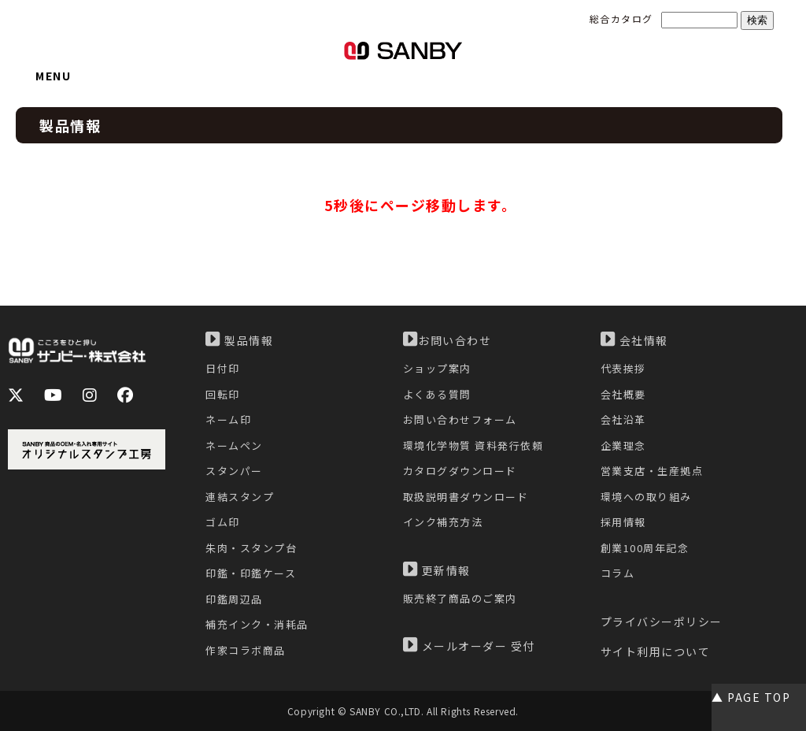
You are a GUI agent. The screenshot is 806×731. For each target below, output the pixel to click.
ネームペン (234, 445)
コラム (618, 573)
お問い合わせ (447, 339)
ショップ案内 (437, 368)
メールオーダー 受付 (469, 645)
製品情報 (239, 339)
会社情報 (634, 339)
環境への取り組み (646, 496)
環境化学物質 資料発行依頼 (473, 445)
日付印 (222, 368)
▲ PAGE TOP (751, 697)
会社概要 (623, 394)
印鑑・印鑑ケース (250, 573)
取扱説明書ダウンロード (466, 496)
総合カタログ (621, 18)
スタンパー (234, 470)
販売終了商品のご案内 (460, 598)
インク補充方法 (443, 521)
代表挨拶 (623, 368)
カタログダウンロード (460, 470)
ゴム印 (222, 521)
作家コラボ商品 (245, 650)
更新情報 (437, 569)
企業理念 (623, 445)
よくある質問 (437, 394)
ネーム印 (228, 419)
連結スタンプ (239, 496)
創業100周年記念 (645, 547)
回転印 (222, 394)
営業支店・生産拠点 (652, 470)
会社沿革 (623, 419)
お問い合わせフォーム (460, 419)
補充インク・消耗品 (257, 624)
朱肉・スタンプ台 (251, 547)
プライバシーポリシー (662, 621)
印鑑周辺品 (234, 599)
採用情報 (623, 521)
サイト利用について (656, 651)
